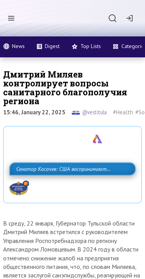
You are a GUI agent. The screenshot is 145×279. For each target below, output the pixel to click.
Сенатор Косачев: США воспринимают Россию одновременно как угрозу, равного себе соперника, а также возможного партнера (70, 186)
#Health (123, 112)
